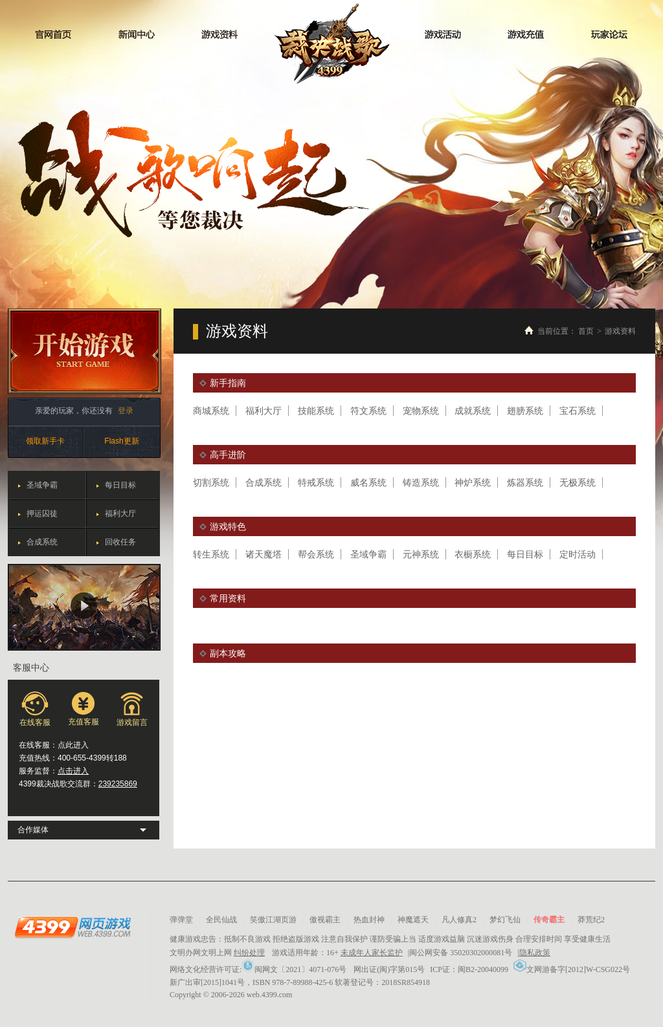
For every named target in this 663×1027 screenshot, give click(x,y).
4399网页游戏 (72, 927)
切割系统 (211, 482)
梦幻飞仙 (505, 919)
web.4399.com (270, 994)
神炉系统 (473, 482)
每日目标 (120, 485)
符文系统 (368, 410)
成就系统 (473, 410)
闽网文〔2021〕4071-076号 (294, 969)
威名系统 (368, 482)
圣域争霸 (42, 485)
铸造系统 (421, 482)
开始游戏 (84, 351)
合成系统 (42, 541)
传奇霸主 (549, 919)
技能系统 (316, 410)
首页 (586, 331)
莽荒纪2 (591, 919)
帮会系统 (316, 554)
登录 (125, 410)
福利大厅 (120, 513)
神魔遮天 (413, 919)
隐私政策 (534, 952)
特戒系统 (316, 482)
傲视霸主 (325, 919)
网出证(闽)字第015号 (389, 969)
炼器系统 (525, 482)
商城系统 (211, 410)
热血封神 (369, 919)
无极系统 (577, 482)
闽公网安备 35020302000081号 (460, 952)
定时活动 (577, 554)
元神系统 (421, 554)
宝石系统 (577, 410)
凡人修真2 (459, 919)
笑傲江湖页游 (273, 919)
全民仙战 (221, 919)
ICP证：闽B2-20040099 (469, 969)
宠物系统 (421, 410)
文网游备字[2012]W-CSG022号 (571, 969)
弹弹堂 (181, 919)
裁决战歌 (332, 43)
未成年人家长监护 (372, 952)
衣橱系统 (473, 554)
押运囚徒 (42, 513)
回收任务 (120, 541)
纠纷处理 (249, 952)
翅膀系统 (525, 410)
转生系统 (211, 554)
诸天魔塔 (263, 554)
